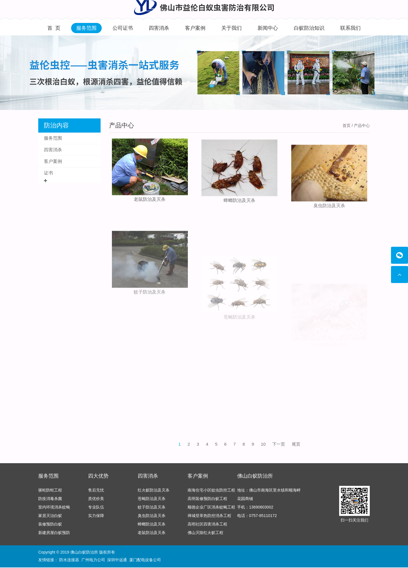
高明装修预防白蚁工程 (207, 500)
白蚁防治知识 (309, 28)
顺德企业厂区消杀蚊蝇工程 (211, 509)
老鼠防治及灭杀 (149, 201)
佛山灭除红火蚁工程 (205, 534)
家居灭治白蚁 (50, 517)
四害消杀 (159, 28)
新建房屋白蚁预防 (54, 534)
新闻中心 (268, 28)
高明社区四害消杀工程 (207, 526)
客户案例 (195, 28)
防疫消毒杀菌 (50, 500)
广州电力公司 (93, 560)
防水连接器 (69, 560)
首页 (346, 125)
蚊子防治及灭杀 (149, 325)
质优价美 (96, 500)
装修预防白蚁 (50, 526)
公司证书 (122, 28)
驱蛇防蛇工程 (50, 492)
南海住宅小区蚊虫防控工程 (211, 492)
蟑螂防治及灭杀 (239, 207)
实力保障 (96, 517)
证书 (48, 173)
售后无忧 (96, 492)
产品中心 (121, 125)
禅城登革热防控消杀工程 (209, 517)
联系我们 (350, 28)
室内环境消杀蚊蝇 (54, 509)
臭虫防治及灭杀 (329, 222)
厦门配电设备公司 (145, 560)
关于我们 (231, 28)
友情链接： (48, 560)
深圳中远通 (117, 560)
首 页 (53, 28)
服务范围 (86, 28)
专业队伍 (96, 509)
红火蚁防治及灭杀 (153, 492)
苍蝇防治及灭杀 (151, 500)
